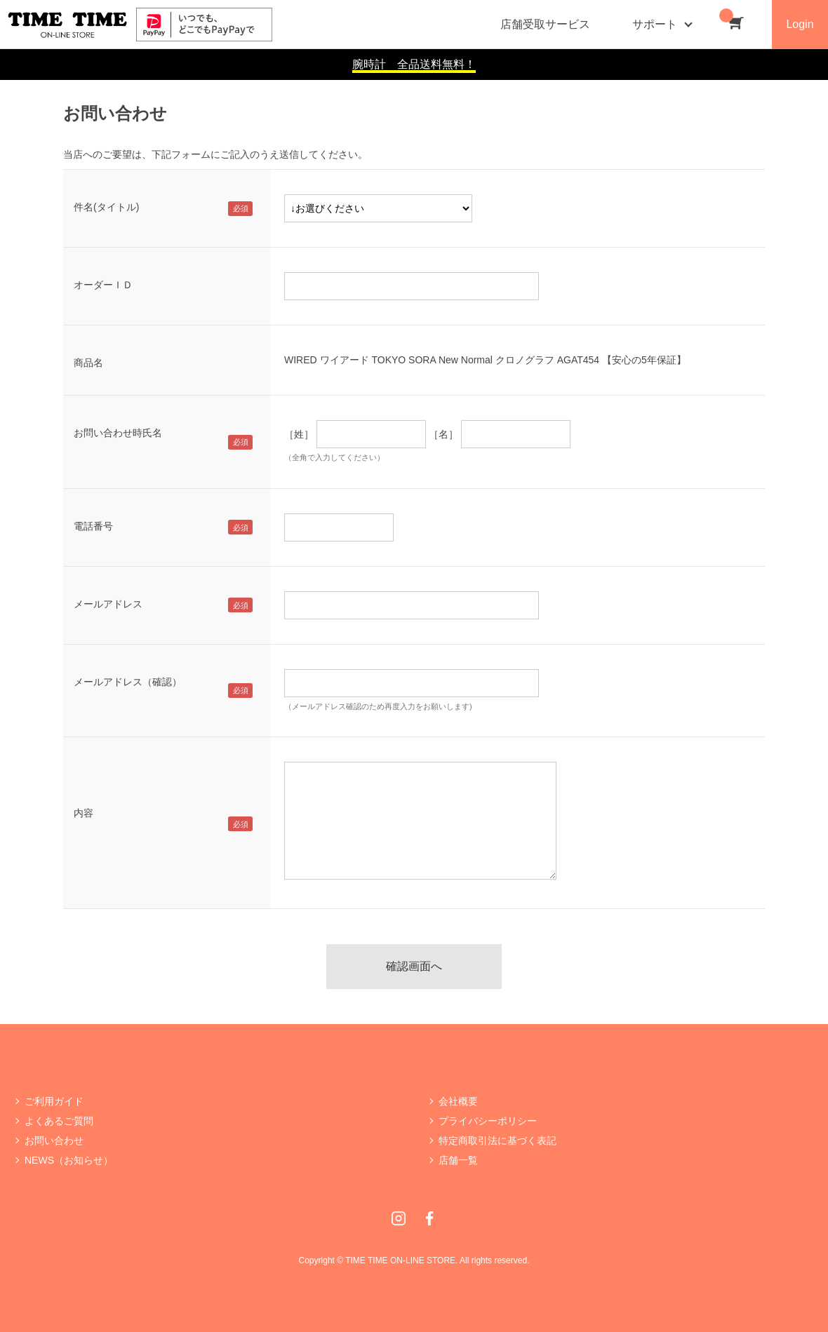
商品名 (88, 362)
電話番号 (93, 526)
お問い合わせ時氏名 (118, 432)
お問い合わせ (54, 1140)
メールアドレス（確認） (128, 681)
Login (799, 24)
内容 (83, 813)
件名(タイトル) (106, 207)
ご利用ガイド (54, 1101)
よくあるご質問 (59, 1120)
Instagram (399, 1218)
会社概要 (458, 1101)
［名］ (443, 434)
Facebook (429, 1218)
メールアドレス (108, 604)
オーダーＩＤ (103, 284)
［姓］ (299, 434)
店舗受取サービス (545, 24)
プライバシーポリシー (488, 1120)
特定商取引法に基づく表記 (497, 1140)
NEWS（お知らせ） (69, 1160)
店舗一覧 (458, 1160)
